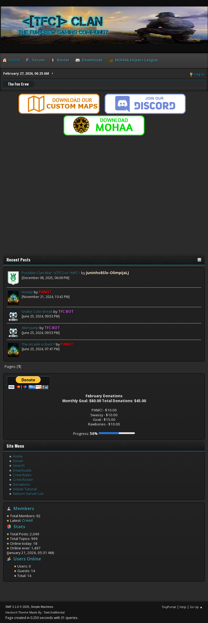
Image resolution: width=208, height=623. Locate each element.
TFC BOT (66, 311)
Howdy (27, 291)
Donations (21, 484)
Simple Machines (42, 606)
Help (183, 607)
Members (24, 508)
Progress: (85, 433)
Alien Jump (30, 327)
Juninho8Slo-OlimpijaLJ (107, 272)
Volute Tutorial (25, 488)
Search (19, 465)
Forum (18, 460)
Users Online (27, 559)
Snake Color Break (37, 311)
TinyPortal (169, 607)
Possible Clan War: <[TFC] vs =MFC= (51, 272)
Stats (19, 526)
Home (18, 456)
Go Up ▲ (196, 607)
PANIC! (45, 291)
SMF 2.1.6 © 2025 (17, 606)
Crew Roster (23, 479)
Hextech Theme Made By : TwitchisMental (35, 612)
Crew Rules (22, 474)
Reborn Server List (28, 493)
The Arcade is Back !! (38, 344)
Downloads (22, 470)
